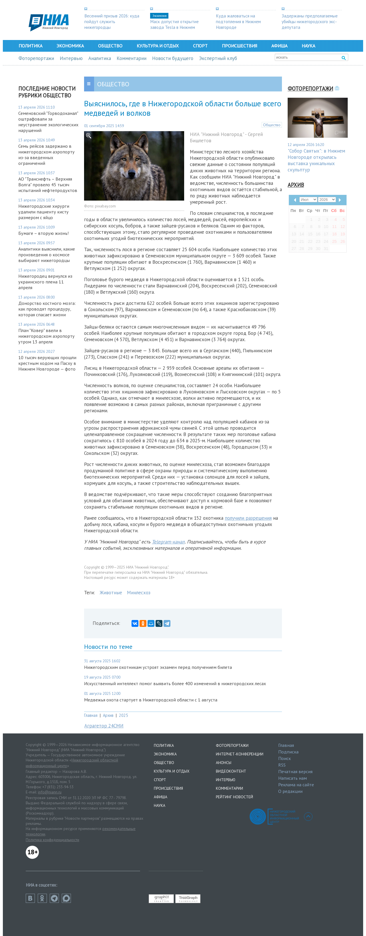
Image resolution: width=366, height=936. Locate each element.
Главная (91, 715)
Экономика (70, 46)
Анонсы (223, 762)
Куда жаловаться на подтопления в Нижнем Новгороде (238, 21)
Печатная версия (295, 771)
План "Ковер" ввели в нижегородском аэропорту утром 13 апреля (46, 336)
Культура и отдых (158, 46)
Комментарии (131, 58)
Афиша (279, 46)
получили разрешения (248, 518)
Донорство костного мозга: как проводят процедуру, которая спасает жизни (47, 308)
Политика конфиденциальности (52, 839)
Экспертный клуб (218, 58)
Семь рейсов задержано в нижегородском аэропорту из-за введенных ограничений (46, 154)
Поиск (284, 758)
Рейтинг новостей (234, 796)
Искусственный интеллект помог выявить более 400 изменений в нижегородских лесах (175, 683)
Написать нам (292, 778)
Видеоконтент (231, 771)
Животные (111, 592)
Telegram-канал (168, 542)
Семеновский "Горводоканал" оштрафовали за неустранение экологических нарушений (48, 121)
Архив (108, 715)
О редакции (290, 791)
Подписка (288, 752)
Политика (30, 46)
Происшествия (239, 46)
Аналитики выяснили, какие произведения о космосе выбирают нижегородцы (46, 254)
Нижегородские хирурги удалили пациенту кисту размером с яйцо (43, 211)
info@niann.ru (49, 792)
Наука (308, 46)
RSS (282, 765)
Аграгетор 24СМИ (104, 726)
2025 (123, 715)
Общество (110, 46)
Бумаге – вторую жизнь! (43, 233)
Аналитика (99, 58)
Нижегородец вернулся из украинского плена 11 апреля (45, 281)
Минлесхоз (138, 592)
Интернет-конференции (239, 754)
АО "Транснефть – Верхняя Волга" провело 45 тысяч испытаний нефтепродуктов (47, 184)
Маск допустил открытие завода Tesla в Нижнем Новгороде (174, 27)
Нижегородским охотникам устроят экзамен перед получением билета (158, 667)
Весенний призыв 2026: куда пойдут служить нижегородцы (111, 21)
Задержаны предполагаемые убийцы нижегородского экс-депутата (310, 21)
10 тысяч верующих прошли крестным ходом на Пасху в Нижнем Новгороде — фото (47, 363)
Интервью (71, 58)
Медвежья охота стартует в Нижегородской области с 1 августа (150, 700)
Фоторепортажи (36, 58)
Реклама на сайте (296, 784)
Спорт (200, 46)
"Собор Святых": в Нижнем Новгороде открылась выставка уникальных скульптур (316, 160)
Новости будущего (172, 58)
